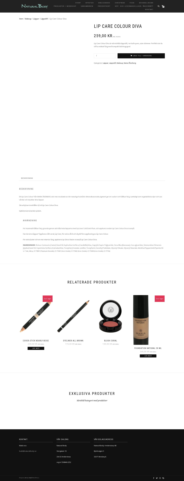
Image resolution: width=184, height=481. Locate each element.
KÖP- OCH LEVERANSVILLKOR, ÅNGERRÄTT (134, 6)
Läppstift (44, 19)
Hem (21, 19)
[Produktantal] (105, 55)
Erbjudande (104, 3)
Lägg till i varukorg (142, 56)
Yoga (132, 3)
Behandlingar (146, 3)
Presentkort (104, 6)
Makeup (28, 19)
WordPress (35, 478)
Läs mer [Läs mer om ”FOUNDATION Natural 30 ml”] (148, 356)
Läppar (36, 19)
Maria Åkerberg (130, 63)
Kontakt (149, 9)
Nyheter (90, 3)
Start (78, 3)
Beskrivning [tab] (27, 178)
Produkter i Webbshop (65, 6)
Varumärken (87, 6)
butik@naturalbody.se (27, 451)
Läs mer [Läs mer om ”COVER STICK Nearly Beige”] (35, 348)
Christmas (120, 3)
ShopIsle (22, 478)
